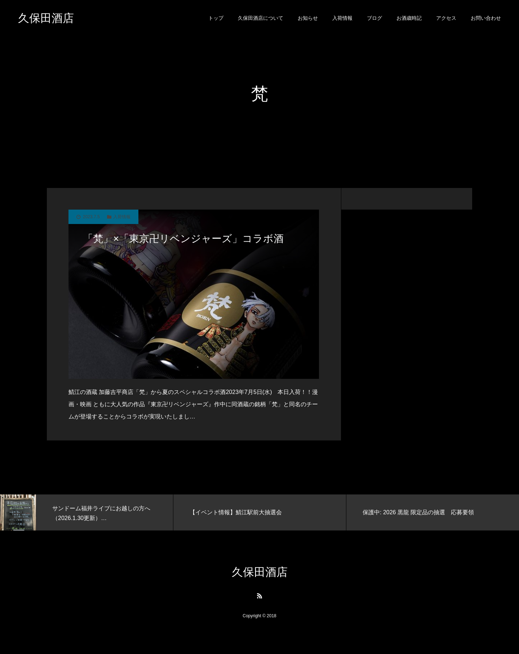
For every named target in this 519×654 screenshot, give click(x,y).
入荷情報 (342, 18)
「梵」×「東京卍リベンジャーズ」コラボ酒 (183, 238)
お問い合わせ (486, 18)
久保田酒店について (260, 18)
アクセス (446, 18)
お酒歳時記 (409, 18)
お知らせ (308, 18)
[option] (86, 512)
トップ (215, 18)
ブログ (374, 18)
